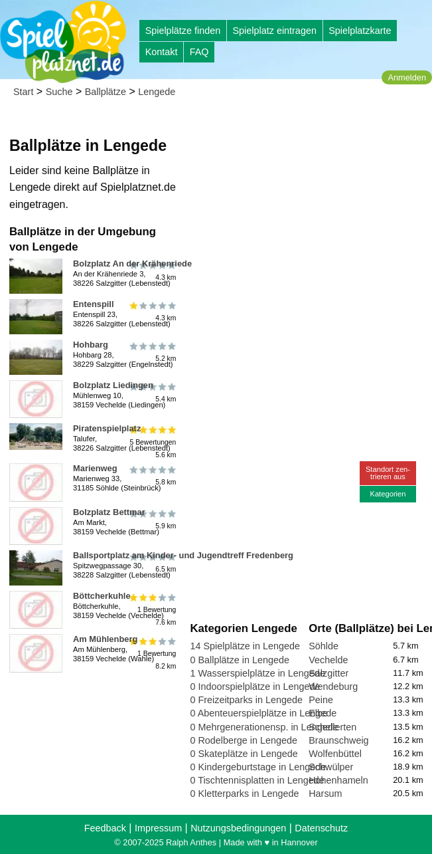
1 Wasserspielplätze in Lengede (257, 673)
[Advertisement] (308, 199)
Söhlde (323, 646)
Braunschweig (338, 740)
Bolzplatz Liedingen (113, 385)
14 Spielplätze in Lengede (245, 646)
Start (23, 91)
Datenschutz (321, 828)
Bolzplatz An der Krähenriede (132, 263)
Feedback (105, 828)
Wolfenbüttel (335, 753)
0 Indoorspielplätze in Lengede (255, 686)
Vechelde (328, 660)
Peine (321, 699)
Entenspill (93, 304)
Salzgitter (328, 673)
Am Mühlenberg (105, 639)
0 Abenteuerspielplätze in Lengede (263, 713)
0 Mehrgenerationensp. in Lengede (264, 727)
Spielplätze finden (183, 30)
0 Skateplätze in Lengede (243, 753)
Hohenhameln (338, 780)
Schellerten (332, 727)
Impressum (158, 828)
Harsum (325, 793)
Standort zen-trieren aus (388, 472)
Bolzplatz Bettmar (109, 512)
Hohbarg (90, 345)
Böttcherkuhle (102, 596)
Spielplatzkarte (359, 30)
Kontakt (161, 52)
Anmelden (407, 77)
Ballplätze (105, 91)
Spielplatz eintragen (274, 30)
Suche (59, 91)
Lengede (156, 91)
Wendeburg (333, 686)
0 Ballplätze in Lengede (239, 660)
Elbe (318, 713)
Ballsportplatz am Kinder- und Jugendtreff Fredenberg (183, 555)
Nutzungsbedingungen (238, 828)
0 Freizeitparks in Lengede (246, 699)
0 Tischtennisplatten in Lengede (257, 780)
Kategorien (387, 494)
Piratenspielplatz (107, 428)
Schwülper (331, 767)
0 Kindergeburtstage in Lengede (258, 767)
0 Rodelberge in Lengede (243, 740)
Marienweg (95, 468)
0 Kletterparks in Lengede (244, 793)
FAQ (199, 52)
